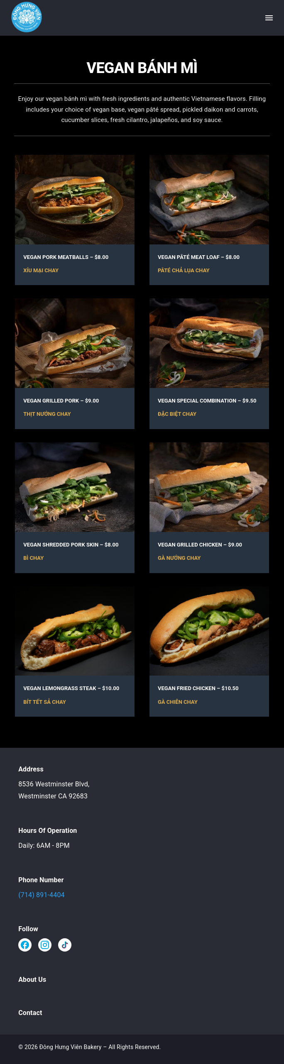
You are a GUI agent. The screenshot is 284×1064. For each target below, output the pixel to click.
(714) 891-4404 (41, 895)
